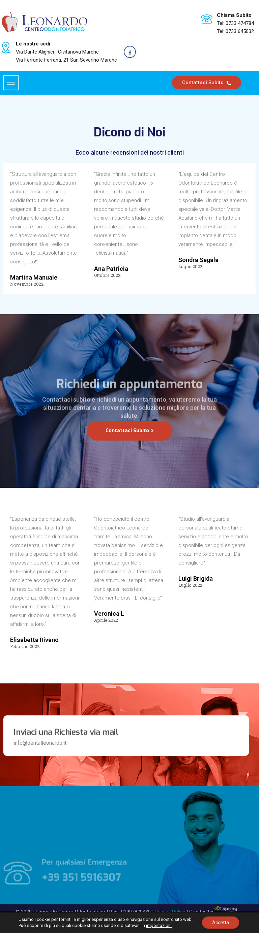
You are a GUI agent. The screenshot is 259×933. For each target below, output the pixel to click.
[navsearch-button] (249, 81)
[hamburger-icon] (11, 82)
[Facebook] (130, 52)
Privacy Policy (170, 904)
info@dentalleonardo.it (39, 743)
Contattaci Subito (206, 82)
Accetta (220, 922)
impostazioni (159, 925)
